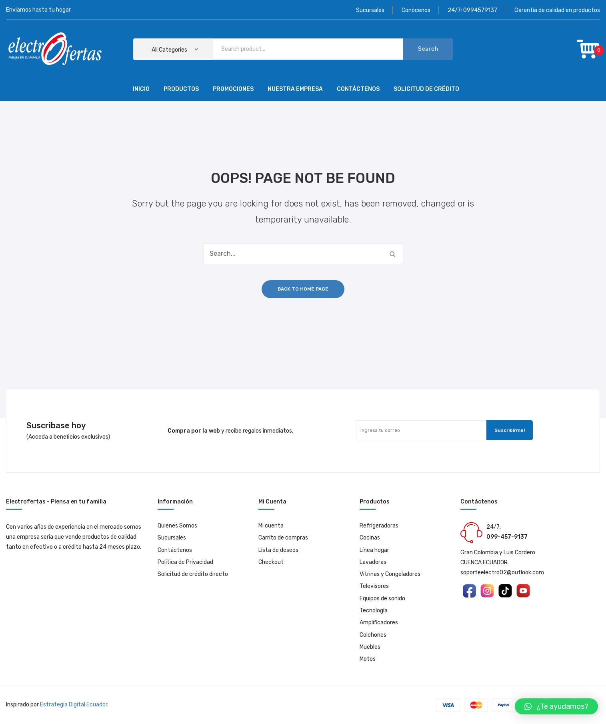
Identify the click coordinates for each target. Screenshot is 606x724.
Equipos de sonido (382, 598)
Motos (368, 659)
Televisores (374, 586)
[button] (556, 706)
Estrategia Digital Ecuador (73, 704)
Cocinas (370, 537)
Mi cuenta (271, 525)
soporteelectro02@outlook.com (502, 572)
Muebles (370, 647)
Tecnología (374, 610)
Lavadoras (373, 562)
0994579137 (480, 10)
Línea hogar (374, 550)
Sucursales (370, 10)
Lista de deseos (278, 550)
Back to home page (303, 289)
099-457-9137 (507, 536)
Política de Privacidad (185, 562)
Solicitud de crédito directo (193, 574)
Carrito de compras (283, 537)
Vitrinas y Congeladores (390, 574)
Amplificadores (379, 622)
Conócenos (416, 10)
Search (428, 49)
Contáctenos (175, 550)
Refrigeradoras (379, 525)
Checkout (271, 562)
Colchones (373, 635)
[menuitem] (141, 90)
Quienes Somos (177, 525)
